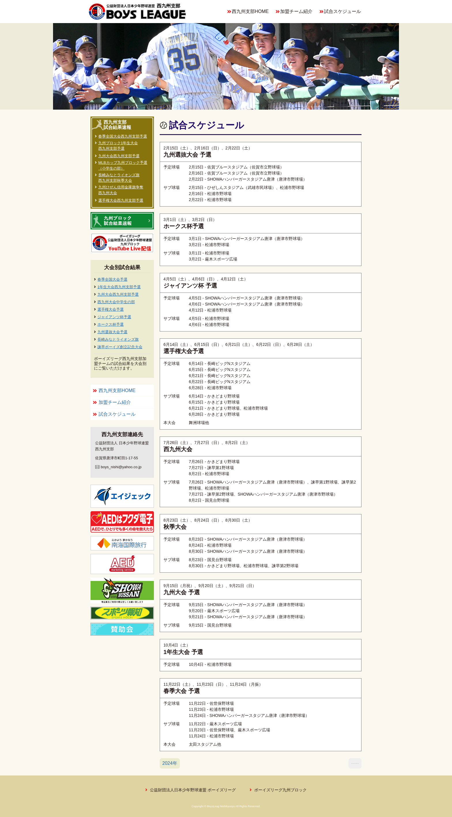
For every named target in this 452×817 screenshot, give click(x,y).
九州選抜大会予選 (112, 332)
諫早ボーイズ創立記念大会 (119, 347)
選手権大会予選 (110, 309)
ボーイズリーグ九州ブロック (280, 790)
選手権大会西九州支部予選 (120, 200)
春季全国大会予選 (112, 279)
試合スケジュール (342, 11)
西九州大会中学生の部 (116, 302)
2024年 (169, 763)
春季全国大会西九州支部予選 (122, 136)
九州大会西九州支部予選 (119, 156)
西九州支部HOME (250, 11)
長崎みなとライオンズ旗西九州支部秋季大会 (119, 178)
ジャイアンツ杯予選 (114, 317)
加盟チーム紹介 (296, 11)
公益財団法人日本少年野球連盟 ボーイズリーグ (193, 790)
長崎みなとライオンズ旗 (118, 339)
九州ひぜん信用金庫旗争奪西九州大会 (120, 190)
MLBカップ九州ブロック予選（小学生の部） (122, 165)
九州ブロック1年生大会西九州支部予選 (118, 146)
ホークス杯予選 (110, 324)
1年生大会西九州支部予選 (119, 287)
